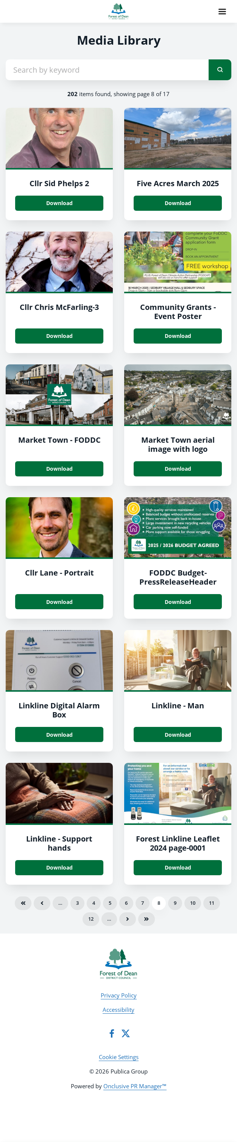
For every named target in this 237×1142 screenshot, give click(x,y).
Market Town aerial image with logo (178, 444)
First (23, 903)
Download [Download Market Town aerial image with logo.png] (178, 468)
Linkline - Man (177, 705)
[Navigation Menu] (222, 11)
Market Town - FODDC (59, 440)
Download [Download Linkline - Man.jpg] (178, 734)
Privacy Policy (119, 995)
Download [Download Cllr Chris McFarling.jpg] (59, 335)
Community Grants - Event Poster (178, 311)
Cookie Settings (119, 1057)
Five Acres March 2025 (178, 183)
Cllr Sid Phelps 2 (59, 183)
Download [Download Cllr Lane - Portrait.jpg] (59, 601)
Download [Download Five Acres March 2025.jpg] (178, 203)
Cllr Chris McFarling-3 (59, 307)
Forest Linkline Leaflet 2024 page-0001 (178, 843)
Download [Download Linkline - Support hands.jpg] (59, 867)
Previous (42, 903)
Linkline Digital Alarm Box (59, 710)
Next (127, 919)
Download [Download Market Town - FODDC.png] (59, 468)
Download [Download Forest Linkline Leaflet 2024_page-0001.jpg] (178, 867)
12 (91, 918)
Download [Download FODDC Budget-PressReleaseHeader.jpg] (178, 601)
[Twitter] (126, 1033)
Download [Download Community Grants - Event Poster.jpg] (178, 335)
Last (146, 919)
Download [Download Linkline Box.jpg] (59, 734)
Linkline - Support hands (59, 843)
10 (192, 902)
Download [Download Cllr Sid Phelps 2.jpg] (59, 203)
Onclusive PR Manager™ (135, 1086)
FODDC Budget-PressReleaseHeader (178, 577)
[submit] (220, 69)
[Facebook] (112, 1033)
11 (211, 902)
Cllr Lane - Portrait (59, 573)
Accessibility (118, 1009)
